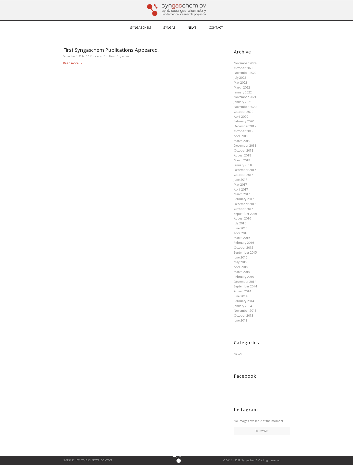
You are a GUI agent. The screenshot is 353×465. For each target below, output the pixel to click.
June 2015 (240, 257)
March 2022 (242, 87)
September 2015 (245, 252)
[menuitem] (140, 31)
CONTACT (106, 460)
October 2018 (243, 150)
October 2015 (243, 247)
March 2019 (242, 141)
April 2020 (241, 117)
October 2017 (243, 175)
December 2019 (245, 126)
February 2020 (244, 121)
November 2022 (245, 73)
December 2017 (245, 170)
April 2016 (241, 233)
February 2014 (244, 301)
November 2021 (245, 97)
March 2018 (242, 160)
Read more (73, 63)
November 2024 (245, 63)
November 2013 (245, 311)
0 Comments (95, 56)
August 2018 (242, 155)
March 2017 (242, 194)
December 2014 (245, 282)
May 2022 (240, 82)
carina (125, 56)
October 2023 (243, 68)
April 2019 (241, 136)
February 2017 (244, 199)
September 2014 (245, 286)
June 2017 (240, 180)
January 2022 (243, 92)
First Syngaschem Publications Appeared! (111, 50)
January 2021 (243, 102)
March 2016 (242, 238)
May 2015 (240, 262)
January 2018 (243, 165)
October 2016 (243, 209)
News (112, 56)
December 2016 (245, 204)
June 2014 (240, 296)
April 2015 (241, 267)
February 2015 (244, 277)
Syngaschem (72, 460)
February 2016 (244, 243)
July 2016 (240, 223)
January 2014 (243, 306)
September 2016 (245, 214)
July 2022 (240, 78)
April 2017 (241, 189)
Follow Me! (261, 431)
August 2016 (242, 218)
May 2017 (240, 184)
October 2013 (243, 315)
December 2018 (245, 145)
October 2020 (243, 112)
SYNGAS (85, 460)
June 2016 (240, 228)
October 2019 (243, 131)
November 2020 (245, 107)
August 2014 (242, 291)
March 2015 (242, 272)
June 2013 (240, 320)
